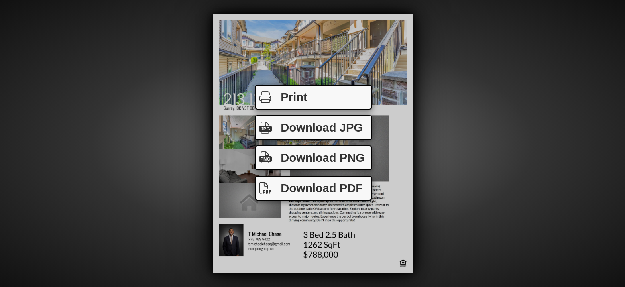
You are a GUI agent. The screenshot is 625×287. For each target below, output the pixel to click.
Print (281, 97)
